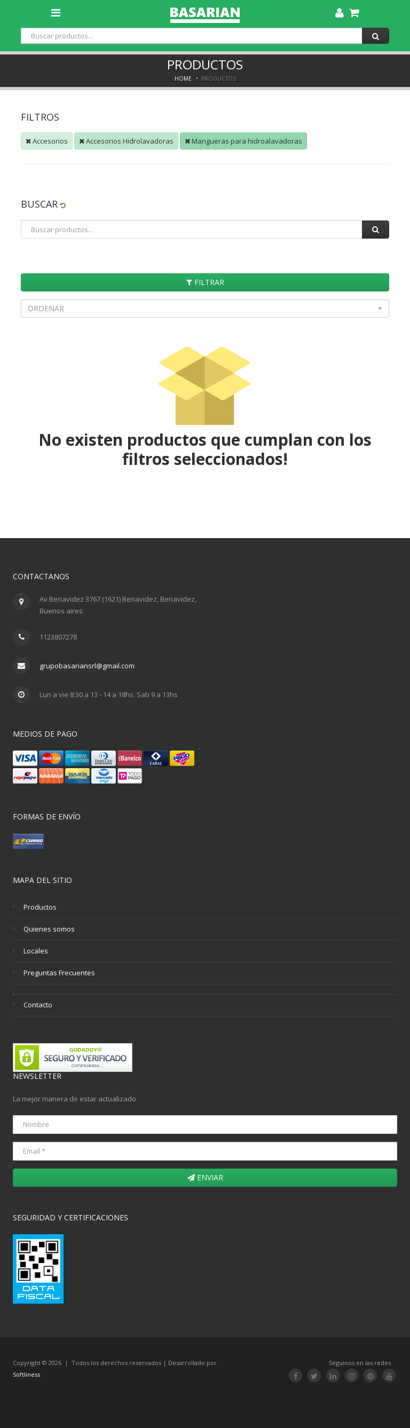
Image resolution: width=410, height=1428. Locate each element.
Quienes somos (49, 929)
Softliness (26, 1374)
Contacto (37, 1004)
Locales (35, 951)
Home (183, 78)
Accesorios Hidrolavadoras (126, 141)
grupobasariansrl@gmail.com (87, 665)
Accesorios (47, 141)
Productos (40, 907)
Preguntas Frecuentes (59, 972)
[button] (205, 308)
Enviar (205, 1177)
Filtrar (205, 282)
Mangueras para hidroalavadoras (243, 141)
